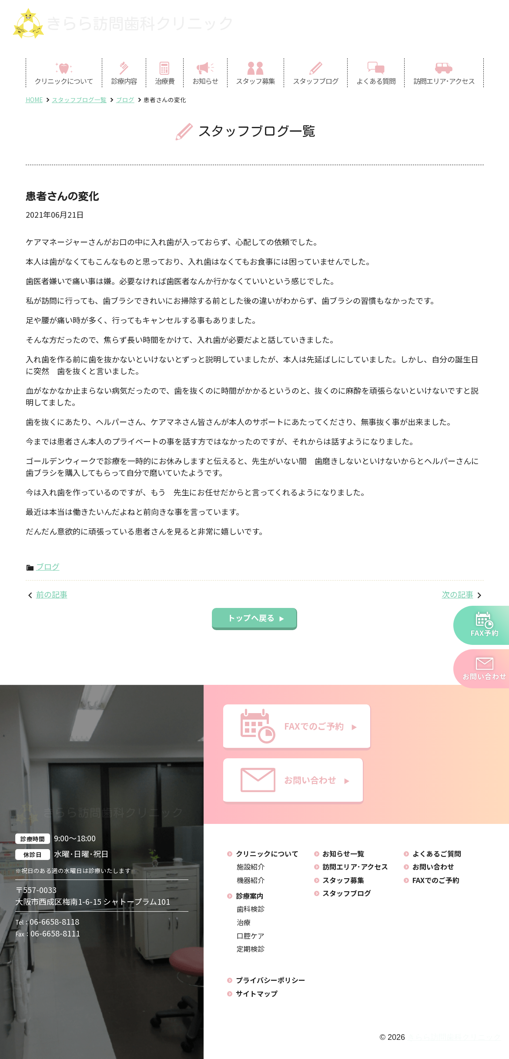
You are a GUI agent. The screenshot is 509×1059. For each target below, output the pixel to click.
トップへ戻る (256, 617)
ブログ (48, 566)
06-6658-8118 (47, 920)
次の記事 (457, 594)
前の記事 (51, 594)
